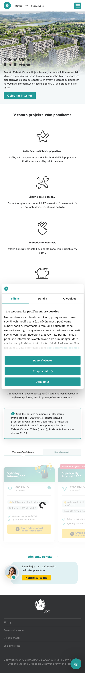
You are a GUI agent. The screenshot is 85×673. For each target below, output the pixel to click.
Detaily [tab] (42, 298)
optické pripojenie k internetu (44, 413)
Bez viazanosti (61, 452)
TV (26, 6)
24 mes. (23, 452)
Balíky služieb (37, 6)
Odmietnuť (42, 381)
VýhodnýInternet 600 (16, 474)
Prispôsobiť (43, 371)
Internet (18, 6)
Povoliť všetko (42, 360)
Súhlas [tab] (15, 298)
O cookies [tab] (70, 298)
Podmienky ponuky (38, 556)
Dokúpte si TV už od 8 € (22, 507)
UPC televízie (45, 421)
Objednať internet (19, 95)
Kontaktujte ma (36, 577)
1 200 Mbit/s (35, 417)
